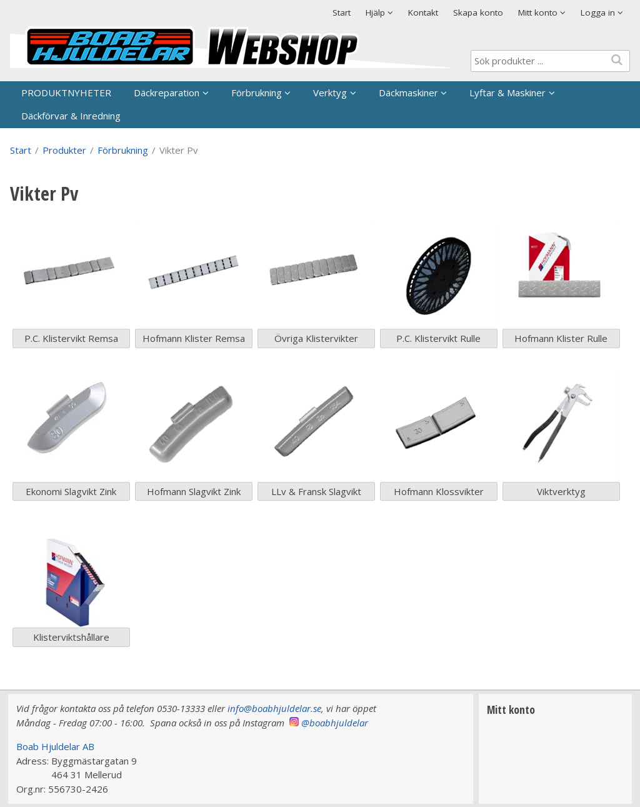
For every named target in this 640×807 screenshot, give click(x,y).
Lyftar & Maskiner (507, 92)
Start (341, 12)
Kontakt (423, 12)
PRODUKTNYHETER (66, 92)
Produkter (64, 150)
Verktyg (330, 92)
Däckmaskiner (408, 92)
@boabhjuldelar (334, 722)
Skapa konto (478, 12)
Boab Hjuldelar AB (55, 746)
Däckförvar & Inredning (71, 115)
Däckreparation (166, 92)
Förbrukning (256, 92)
